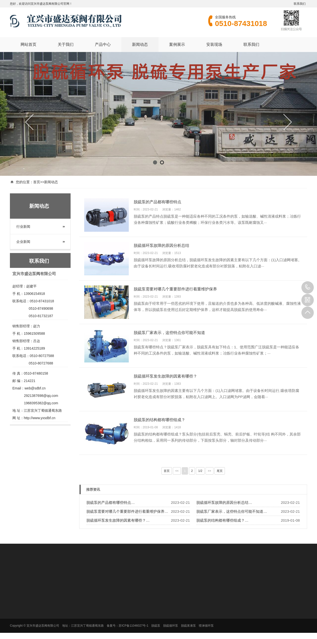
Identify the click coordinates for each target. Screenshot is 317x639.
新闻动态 (140, 44)
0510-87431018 (307, 287)
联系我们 (300, 3)
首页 (36, 182)
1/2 (200, 471)
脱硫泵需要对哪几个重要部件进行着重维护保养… (127, 511)
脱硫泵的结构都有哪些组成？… (222, 520)
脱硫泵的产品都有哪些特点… (110, 502)
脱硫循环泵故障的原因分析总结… (224, 502)
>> (209, 471)
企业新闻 (23, 242)
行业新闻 (23, 227)
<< (177, 471)
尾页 (220, 471)
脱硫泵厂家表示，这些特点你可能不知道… (231, 511)
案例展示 (177, 44)
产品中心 (103, 44)
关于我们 (66, 44)
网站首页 (28, 44)
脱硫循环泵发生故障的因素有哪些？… (118, 520)
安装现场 (214, 44)
